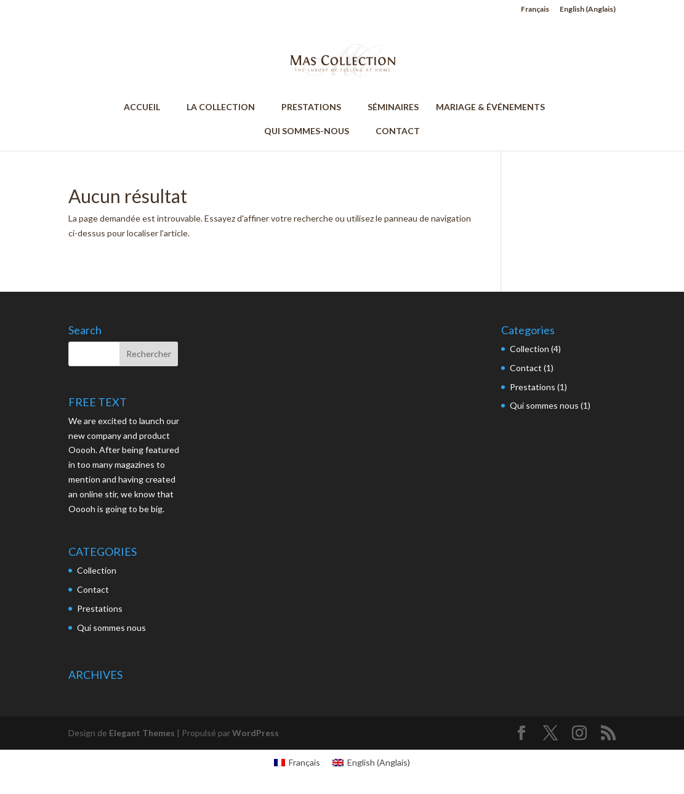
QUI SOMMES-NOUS (312, 131)
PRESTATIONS (316, 107)
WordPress (255, 733)
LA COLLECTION (226, 107)
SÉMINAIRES (393, 107)
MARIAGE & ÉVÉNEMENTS (490, 107)
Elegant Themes (142, 733)
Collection (96, 570)
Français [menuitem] (304, 762)
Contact (93, 589)
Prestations (100, 608)
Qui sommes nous (111, 627)
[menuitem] (535, 12)
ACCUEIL (147, 107)
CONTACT (398, 131)
